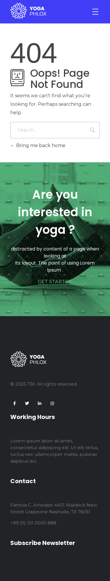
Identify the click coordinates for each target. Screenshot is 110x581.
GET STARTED (55, 281)
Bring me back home (37, 145)
